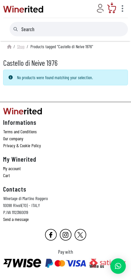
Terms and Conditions (20, 131)
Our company (13, 138)
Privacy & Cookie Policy (22, 145)
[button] (118, 266)
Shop (21, 46)
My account (12, 168)
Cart (6, 175)
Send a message (16, 219)
